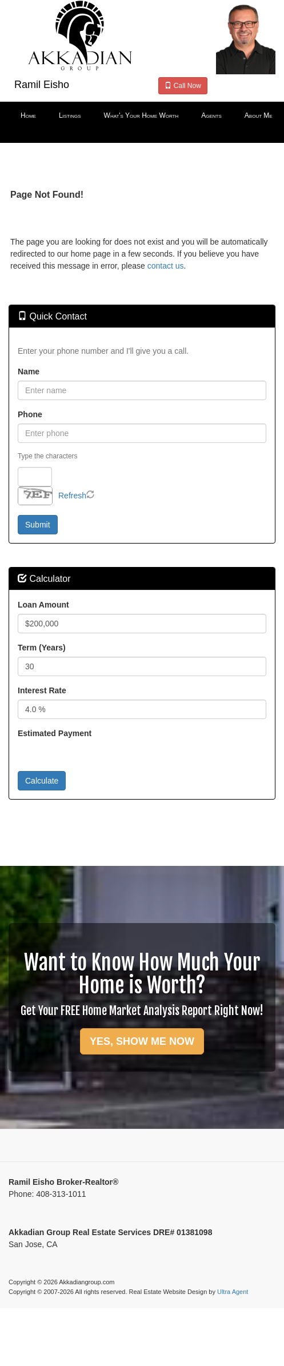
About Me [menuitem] (259, 115)
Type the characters (47, 456)
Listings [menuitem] (70, 115)
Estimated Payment (54, 733)
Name (28, 371)
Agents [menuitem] (211, 115)
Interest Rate (42, 690)
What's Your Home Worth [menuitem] (141, 115)
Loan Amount (43, 604)
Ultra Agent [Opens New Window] (232, 1291)
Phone (30, 414)
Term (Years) (42, 647)
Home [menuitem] (28, 115)
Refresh (72, 495)
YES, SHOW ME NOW (142, 1041)
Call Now (183, 86)
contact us (165, 265)
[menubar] (142, 116)
